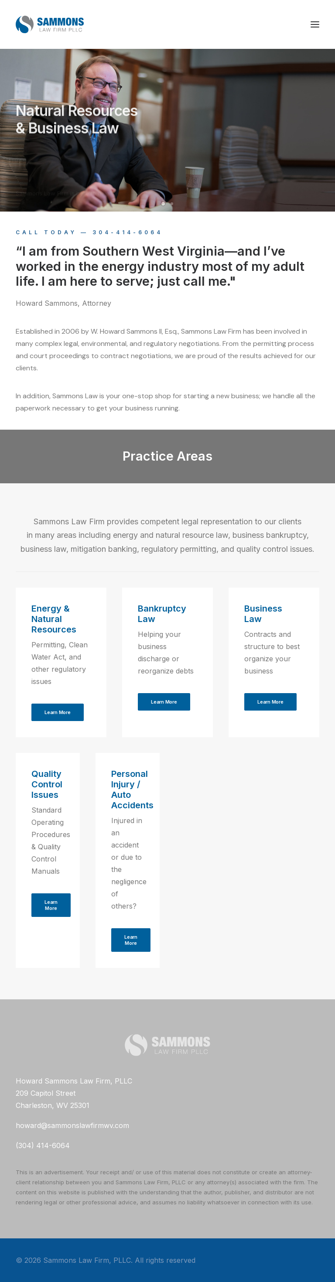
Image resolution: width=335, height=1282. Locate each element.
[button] (315, 24)
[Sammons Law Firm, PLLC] (50, 24)
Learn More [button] (57, 712)
